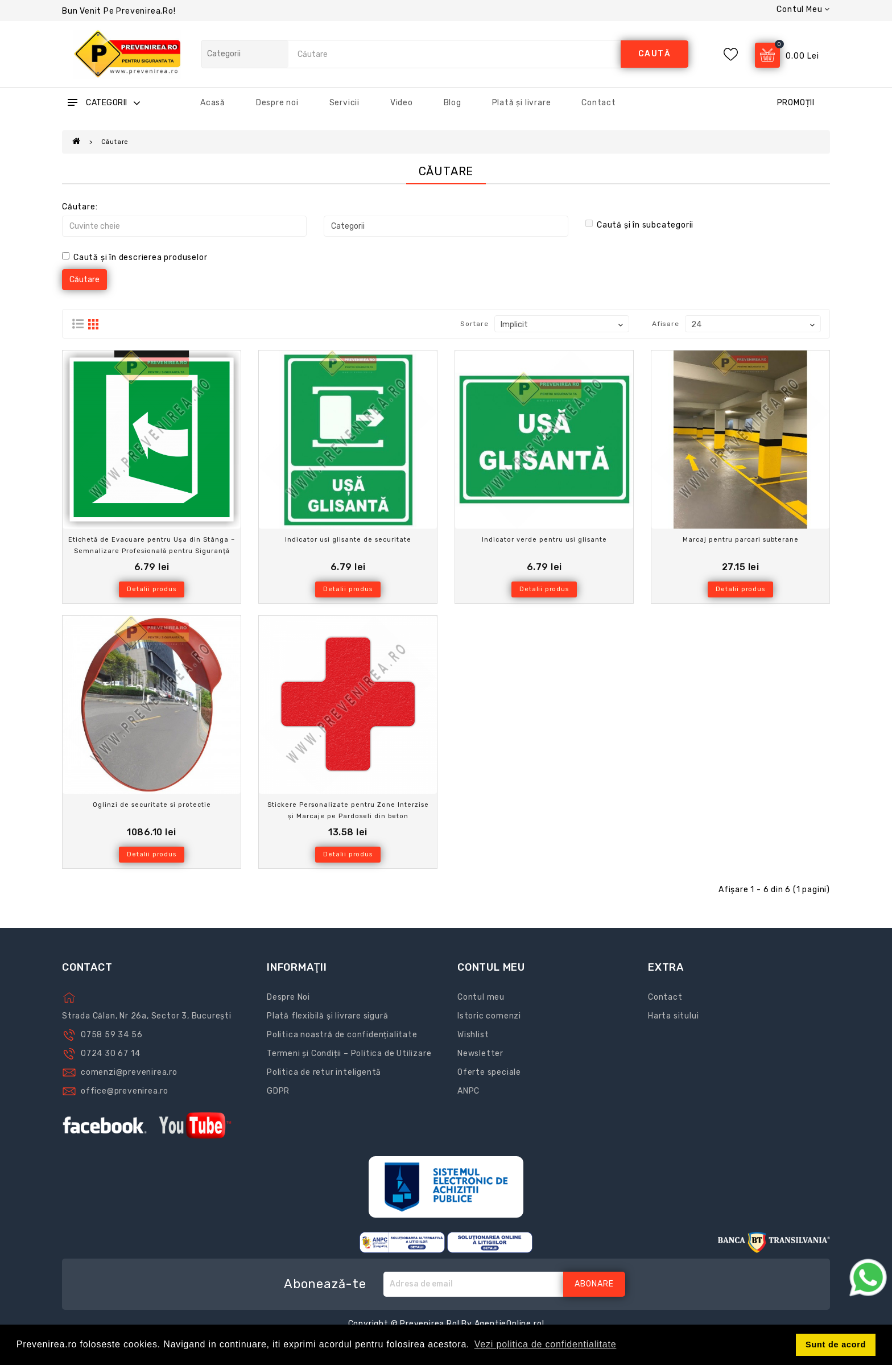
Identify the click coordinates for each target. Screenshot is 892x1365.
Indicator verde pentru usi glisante (544, 539)
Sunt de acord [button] (836, 1344)
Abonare (594, 1284)
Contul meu (481, 997)
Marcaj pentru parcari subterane (741, 539)
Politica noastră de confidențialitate (342, 1035)
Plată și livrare (521, 103)
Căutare (115, 142)
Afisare (665, 324)
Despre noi (277, 103)
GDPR (278, 1091)
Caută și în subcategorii (639, 225)
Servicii (344, 103)
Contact (598, 103)
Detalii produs (151, 589)
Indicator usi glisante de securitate (348, 539)
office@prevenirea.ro (124, 1091)
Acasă (212, 103)
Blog (452, 103)
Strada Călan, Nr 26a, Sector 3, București (147, 1016)
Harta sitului (673, 1016)
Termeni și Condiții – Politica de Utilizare (349, 1053)
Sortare (474, 324)
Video (401, 103)
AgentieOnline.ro (508, 1324)
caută (654, 54)
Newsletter (480, 1053)
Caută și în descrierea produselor (134, 257)
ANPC (468, 1091)
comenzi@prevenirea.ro (129, 1072)
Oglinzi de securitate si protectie (152, 805)
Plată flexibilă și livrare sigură (327, 1016)
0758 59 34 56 (111, 1035)
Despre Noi (288, 997)
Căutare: (79, 207)
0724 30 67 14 (110, 1053)
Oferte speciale (489, 1072)
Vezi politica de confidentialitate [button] (545, 1344)
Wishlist (473, 1035)
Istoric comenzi (489, 1016)
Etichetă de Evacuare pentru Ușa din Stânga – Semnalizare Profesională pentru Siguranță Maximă (151, 551)
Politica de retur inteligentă (324, 1072)
